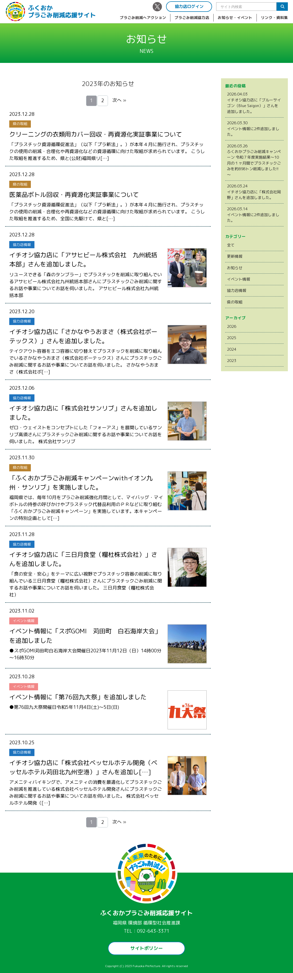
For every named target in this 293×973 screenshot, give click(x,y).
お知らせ (234, 268)
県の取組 (234, 302)
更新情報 (234, 256)
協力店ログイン (189, 6)
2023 (231, 360)
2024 (231, 349)
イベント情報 (238, 279)
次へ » (119, 100)
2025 (231, 337)
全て (231, 245)
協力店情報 (236, 290)
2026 (231, 326)
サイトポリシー (146, 948)
